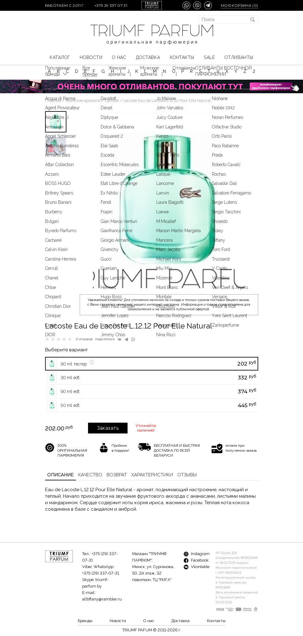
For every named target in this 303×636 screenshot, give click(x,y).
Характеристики (152, 475)
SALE (209, 57)
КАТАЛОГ (60, 57)
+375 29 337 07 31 (110, 5)
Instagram (197, 553)
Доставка (148, 57)
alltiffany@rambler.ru (102, 599)
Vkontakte (196, 566)
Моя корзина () (239, 5)
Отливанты (239, 57)
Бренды (85, 620)
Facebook (196, 560)
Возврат (117, 475)
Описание (60, 475)
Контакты (182, 57)
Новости (91, 57)
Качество (90, 475)
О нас (119, 57)
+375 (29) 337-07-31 (100, 573)
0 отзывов (84, 339)
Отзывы (187, 475)
